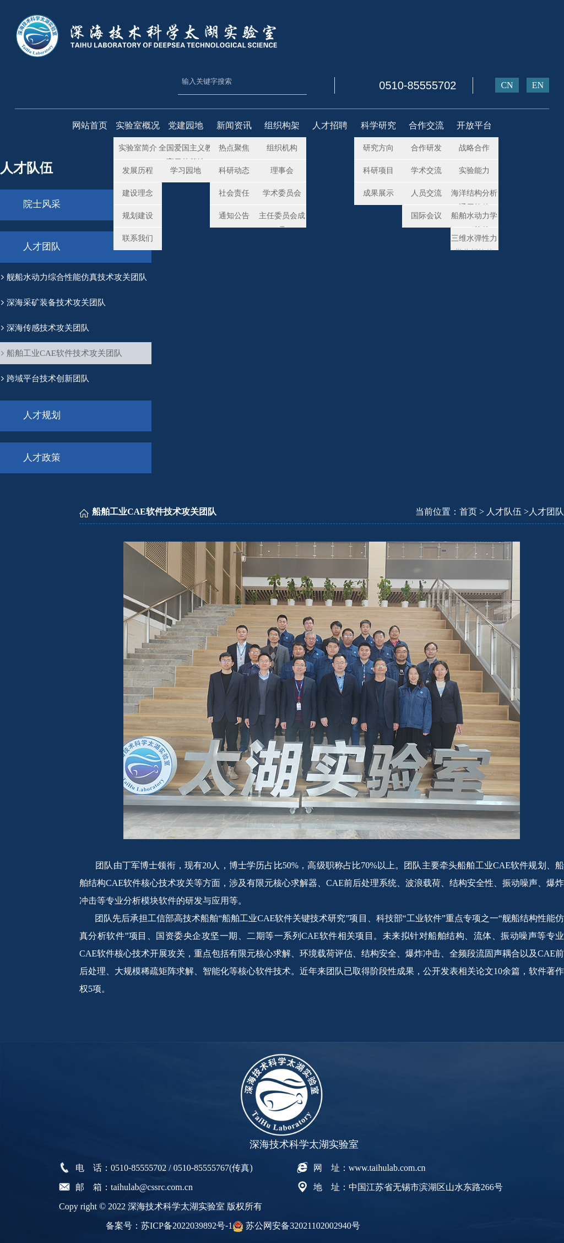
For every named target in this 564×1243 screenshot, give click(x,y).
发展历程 (137, 170)
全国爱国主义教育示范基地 (186, 154)
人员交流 (426, 192)
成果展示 (378, 192)
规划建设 (137, 215)
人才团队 (43, 245)
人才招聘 (330, 125)
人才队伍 (504, 508)
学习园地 (185, 170)
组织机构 (282, 147)
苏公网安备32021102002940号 (296, 1221)
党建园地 (185, 125)
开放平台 (474, 125)
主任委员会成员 (282, 222)
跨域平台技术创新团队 (45, 376)
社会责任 (234, 192)
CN (507, 85)
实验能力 (474, 170)
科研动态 (234, 170)
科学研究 (378, 125)
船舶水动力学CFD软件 (474, 222)
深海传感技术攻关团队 (45, 325)
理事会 (282, 170)
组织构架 (282, 125)
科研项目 (378, 170)
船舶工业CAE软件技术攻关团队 (61, 351)
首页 (468, 508)
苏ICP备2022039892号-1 (186, 1221)
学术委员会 (282, 192)
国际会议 (426, 215)
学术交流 (426, 170)
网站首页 (89, 125)
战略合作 (474, 147)
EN (538, 85)
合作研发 (426, 147)
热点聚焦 (234, 147)
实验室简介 (137, 147)
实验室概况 (138, 125)
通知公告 (234, 215)
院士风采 (43, 204)
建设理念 (137, 192)
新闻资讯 (234, 125)
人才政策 (43, 455)
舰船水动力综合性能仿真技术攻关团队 (74, 275)
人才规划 (43, 413)
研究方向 (378, 147)
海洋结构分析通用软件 (474, 199)
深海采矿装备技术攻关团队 (53, 300)
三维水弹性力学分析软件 (474, 244)
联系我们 (137, 238)
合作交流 (426, 125)
